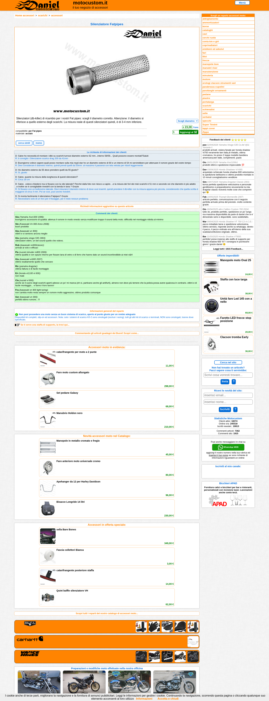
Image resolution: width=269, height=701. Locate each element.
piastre (206, 98)
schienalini (208, 109)
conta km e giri (210, 41)
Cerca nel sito (228, 362)
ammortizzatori (210, 22)
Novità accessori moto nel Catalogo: (107, 374)
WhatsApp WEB (228, 447)
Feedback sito (59, 668)
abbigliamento (210, 19)
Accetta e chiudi (168, 698)
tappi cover (208, 128)
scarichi (42, 15)
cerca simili (24, 143)
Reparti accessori (61, 661)
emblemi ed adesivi (213, 49)
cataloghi (207, 30)
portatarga (208, 102)
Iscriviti (225, 409)
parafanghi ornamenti (214, 90)
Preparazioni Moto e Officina (67, 671)
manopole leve (210, 64)
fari (204, 53)
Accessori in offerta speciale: (107, 401)
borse (205, 26)
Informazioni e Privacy (106, 668)
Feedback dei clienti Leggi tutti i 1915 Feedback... (228, 194)
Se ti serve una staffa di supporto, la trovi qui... (42, 324)
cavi (204, 34)
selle (205, 113)
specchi (206, 120)
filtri (204, 56)
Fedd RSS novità (103, 675)
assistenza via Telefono (107, 664)
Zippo (205, 132)
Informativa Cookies (105, 671)
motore (206, 79)
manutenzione (210, 71)
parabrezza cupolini (213, 87)
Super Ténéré (209, 124)
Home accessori (24, 15)
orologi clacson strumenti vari (219, 83)
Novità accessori (61, 664)
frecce (205, 60)
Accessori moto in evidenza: (106, 347)
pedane (206, 94)
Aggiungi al (189, 132)
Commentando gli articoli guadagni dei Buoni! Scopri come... (107, 333)
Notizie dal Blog (60, 675)
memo (39, 143)
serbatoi (207, 117)
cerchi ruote (209, 37)
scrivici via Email (104, 661)
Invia (225, 381)
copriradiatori (210, 45)
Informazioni (144, 698)
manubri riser (209, 68)
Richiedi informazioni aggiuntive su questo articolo (107, 206)
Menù (242, 2)
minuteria (207, 75)
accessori (57, 15)
